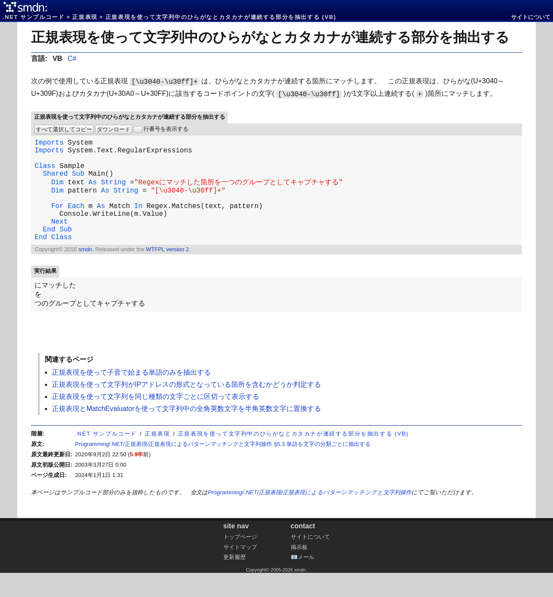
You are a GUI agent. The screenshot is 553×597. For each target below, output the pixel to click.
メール (306, 581)
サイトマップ (240, 571)
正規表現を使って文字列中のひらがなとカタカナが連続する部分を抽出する (270, 37)
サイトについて (530, 17)
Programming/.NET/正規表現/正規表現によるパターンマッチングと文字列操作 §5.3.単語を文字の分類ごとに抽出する (223, 468)
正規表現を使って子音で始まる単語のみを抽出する (131, 396)
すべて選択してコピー (64, 129)
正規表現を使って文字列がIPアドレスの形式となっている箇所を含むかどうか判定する (186, 408)
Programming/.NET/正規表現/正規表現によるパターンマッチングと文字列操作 (309, 516)
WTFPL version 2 (167, 271)
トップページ (240, 561)
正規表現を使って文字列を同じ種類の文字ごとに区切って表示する (155, 420)
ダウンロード (113, 129)
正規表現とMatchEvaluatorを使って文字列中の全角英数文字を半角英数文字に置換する (186, 432)
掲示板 (299, 571)
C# (71, 58)
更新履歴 (234, 581)
